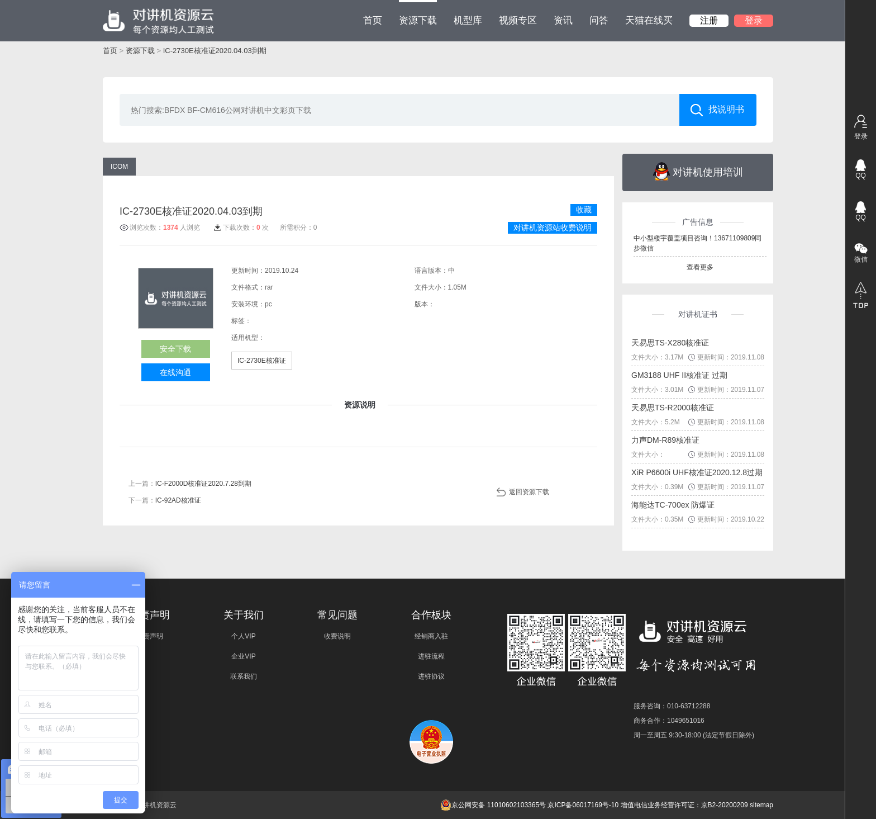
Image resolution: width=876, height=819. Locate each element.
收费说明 (337, 636)
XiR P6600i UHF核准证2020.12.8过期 (697, 472)
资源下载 (418, 13)
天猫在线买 (649, 20)
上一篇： (189, 483)
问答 (598, 20)
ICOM (119, 167)
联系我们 (243, 676)
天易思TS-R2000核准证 (672, 407)
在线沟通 (175, 372)
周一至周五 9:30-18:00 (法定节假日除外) (694, 735)
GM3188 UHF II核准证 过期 (679, 375)
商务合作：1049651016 (669, 721)
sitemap (761, 805)
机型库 (468, 20)
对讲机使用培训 (698, 171)
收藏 (584, 209)
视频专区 (518, 20)
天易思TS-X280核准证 (670, 342)
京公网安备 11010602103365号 (493, 805)
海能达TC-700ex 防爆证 (673, 504)
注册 (709, 20)
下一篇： (164, 500)
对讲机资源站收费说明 (552, 227)
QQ (860, 175)
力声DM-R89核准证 (665, 439)
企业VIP (243, 656)
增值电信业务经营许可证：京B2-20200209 (684, 805)
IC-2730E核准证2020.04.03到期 (214, 50)
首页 (372, 20)
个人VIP (243, 636)
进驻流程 (431, 656)
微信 (861, 259)
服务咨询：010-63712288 (672, 706)
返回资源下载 (529, 492)
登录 (754, 20)
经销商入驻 (431, 636)
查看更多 (700, 267)
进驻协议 (431, 676)
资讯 (563, 20)
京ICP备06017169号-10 (583, 805)
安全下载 (175, 348)
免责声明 (149, 636)
